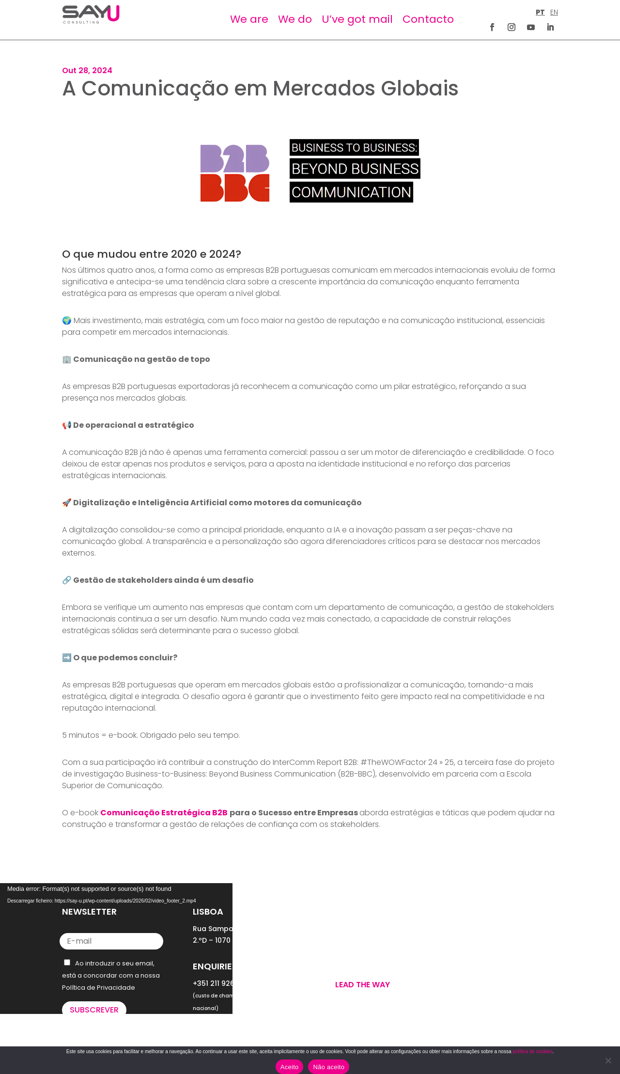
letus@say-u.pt (220, 1027)
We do (295, 19)
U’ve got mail (357, 19)
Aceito (289, 1067)
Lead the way (362, 984)
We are (249, 19)
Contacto (428, 19)
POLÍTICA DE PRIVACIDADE (491, 959)
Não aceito (328, 1067)
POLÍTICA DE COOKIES (485, 982)
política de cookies (532, 1051)
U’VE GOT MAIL (348, 957)
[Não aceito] (608, 1060)
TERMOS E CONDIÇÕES (486, 970)
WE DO (335, 945)
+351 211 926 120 (220, 983)
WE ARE (336, 933)
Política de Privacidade (98, 987)
